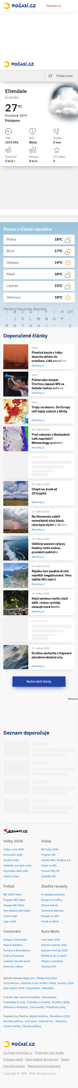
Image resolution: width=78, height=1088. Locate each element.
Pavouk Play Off (50, 871)
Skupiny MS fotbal (13, 905)
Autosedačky (49, 997)
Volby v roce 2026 (13, 849)
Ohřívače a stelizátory (15, 1007)
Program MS (48, 854)
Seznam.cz (53, 5)
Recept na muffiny (51, 900)
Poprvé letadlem (12, 945)
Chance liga (10, 916)
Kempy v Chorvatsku (15, 939)
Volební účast (11, 876)
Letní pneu (31, 1021)
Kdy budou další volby (15, 871)
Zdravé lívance (49, 905)
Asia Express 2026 (13, 988)
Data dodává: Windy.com (42, 1059)
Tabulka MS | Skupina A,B (56, 860)
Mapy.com (29, 978)
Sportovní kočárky (30, 997)
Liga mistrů (9, 921)
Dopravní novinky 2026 (54, 950)
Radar (65, 1059)
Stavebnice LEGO (60, 1016)
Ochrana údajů (13, 1059)
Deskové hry (46, 1021)
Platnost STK (48, 966)
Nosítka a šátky (60, 1002)
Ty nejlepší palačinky (53, 894)
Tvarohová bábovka (52, 910)
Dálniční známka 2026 (54, 945)
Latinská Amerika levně (16, 961)
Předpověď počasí (46, 978)
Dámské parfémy (13, 1021)
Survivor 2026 (65, 983)
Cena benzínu (11, 983)
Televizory (61, 1021)
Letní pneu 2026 (50, 939)
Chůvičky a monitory (38, 1002)
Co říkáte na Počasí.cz (17, 1052)
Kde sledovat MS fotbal (16, 910)
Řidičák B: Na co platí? (54, 955)
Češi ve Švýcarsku (13, 955)
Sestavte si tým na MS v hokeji (38, 983)
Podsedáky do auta (14, 1002)
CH (70, 312)
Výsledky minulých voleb (17, 865)
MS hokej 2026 (49, 849)
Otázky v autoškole (52, 961)
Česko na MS (48, 865)
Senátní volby (11, 860)
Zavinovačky (37, 1007)
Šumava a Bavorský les (16, 950)
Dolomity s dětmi (13, 966)
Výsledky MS (48, 876)
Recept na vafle (50, 916)
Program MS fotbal (14, 900)
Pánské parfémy (31, 1026)
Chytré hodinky (12, 1026)
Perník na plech (50, 921)
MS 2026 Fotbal (12, 894)
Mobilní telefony (39, 1016)
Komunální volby (12, 854)
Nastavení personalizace (44, 1066)
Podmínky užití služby (49, 1052)
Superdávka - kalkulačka (40, 988)
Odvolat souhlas (14, 1066)
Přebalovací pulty (56, 1007)
